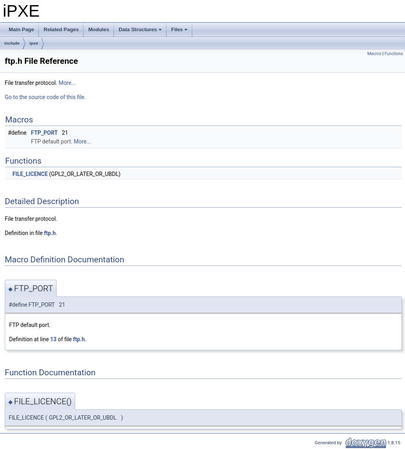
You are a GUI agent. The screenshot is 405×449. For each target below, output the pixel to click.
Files (180, 32)
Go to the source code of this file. (45, 97)
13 (53, 339)
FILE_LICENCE (29, 174)
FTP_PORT (44, 133)
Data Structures (141, 32)
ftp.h (50, 233)
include (12, 43)
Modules (98, 29)
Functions (393, 53)
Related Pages (61, 29)
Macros (374, 53)
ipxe (34, 43)
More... (67, 83)
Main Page (21, 29)
